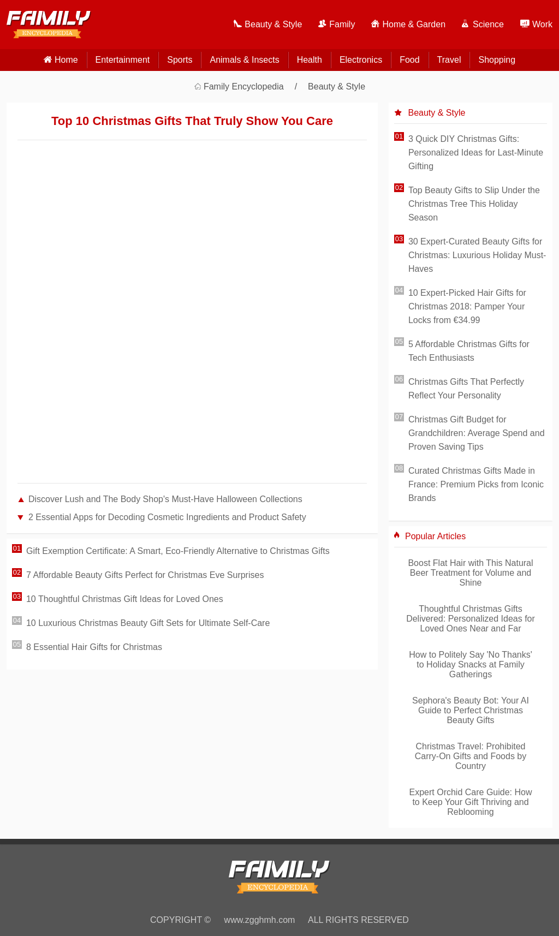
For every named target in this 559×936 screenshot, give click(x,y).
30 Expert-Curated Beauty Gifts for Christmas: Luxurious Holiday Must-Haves (477, 255)
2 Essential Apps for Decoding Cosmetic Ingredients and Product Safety (167, 517)
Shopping (496, 59)
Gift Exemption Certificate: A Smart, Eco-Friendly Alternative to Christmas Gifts (178, 551)
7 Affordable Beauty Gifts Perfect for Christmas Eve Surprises (145, 575)
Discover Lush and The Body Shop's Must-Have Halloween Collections (165, 499)
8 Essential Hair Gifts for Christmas (94, 647)
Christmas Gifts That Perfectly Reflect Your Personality (466, 388)
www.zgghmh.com (259, 920)
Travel (449, 59)
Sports (179, 59)
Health (309, 59)
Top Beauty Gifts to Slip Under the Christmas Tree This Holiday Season (474, 204)
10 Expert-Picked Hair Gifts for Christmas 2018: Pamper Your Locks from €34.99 (467, 306)
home (66, 59)
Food (409, 59)
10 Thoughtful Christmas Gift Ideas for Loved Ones (124, 599)
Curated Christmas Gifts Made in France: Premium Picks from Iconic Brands (476, 484)
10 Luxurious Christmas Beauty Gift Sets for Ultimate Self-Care (148, 623)
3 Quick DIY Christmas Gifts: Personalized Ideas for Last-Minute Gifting (475, 152)
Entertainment (123, 59)
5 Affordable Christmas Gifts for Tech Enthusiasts (469, 350)
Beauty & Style (336, 86)
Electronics (361, 59)
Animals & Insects (244, 59)
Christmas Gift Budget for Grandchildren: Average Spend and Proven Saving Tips (476, 433)
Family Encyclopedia (244, 86)
